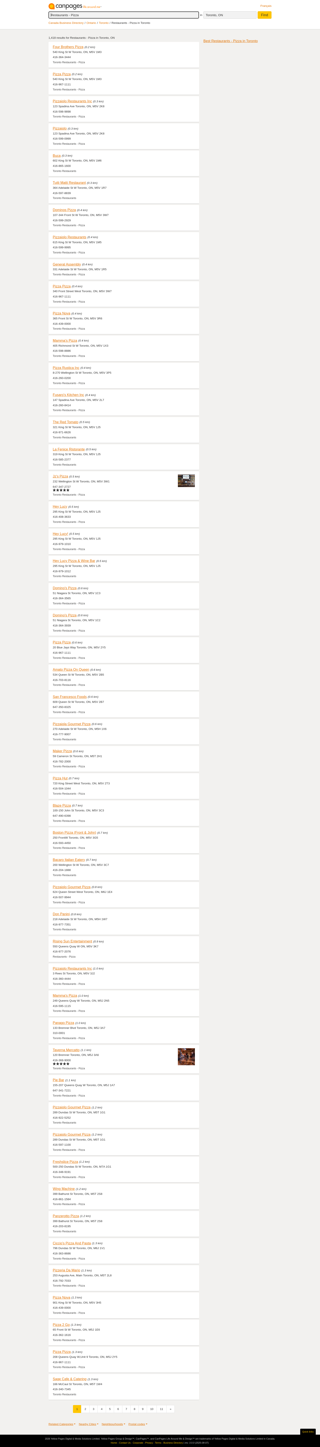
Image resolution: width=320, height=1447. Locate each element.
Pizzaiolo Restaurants (69, 237)
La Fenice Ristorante (69, 449)
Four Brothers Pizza (68, 47)
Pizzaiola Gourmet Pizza (72, 724)
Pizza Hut (60, 778)
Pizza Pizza (62, 74)
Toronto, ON (214, 15)
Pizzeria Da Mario (66, 1270)
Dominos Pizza (64, 210)
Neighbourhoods (112, 1424)
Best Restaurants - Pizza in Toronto (230, 41)
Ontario (91, 22)
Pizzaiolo (60, 128)
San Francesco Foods (70, 697)
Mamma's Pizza (65, 340)
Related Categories (61, 1424)
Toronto (104, 22)
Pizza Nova (61, 313)
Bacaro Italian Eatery (69, 860)
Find (264, 15)
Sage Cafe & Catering (70, 1379)
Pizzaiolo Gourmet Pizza (72, 887)
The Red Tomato (65, 422)
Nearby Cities (87, 1424)
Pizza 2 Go (61, 1325)
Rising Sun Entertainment (72, 941)
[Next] (170, 1409)
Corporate (138, 1442)
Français (265, 5)
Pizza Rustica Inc (66, 368)
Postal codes (137, 1424)
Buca (57, 155)
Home (114, 1442)
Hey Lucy (60, 506)
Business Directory (173, 1442)
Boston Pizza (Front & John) (74, 832)
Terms (158, 1442)
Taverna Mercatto (66, 1050)
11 (161, 1409)
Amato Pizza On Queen (71, 669)
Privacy (149, 1442)
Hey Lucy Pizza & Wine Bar (74, 561)
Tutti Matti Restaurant (69, 182)
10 (151, 1409)
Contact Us (125, 1442)
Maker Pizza (62, 751)
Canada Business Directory (66, 22)
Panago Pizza (63, 1023)
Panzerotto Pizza (66, 1216)
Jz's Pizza (60, 476)
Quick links (308, 1431)
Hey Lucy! (60, 534)
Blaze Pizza (62, 805)
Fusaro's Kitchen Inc (68, 395)
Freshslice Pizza (65, 1162)
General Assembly (67, 264)
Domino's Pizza (65, 588)
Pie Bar (58, 1080)
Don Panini (61, 914)
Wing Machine (64, 1189)
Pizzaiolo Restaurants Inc (72, 101)
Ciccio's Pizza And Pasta (72, 1243)
